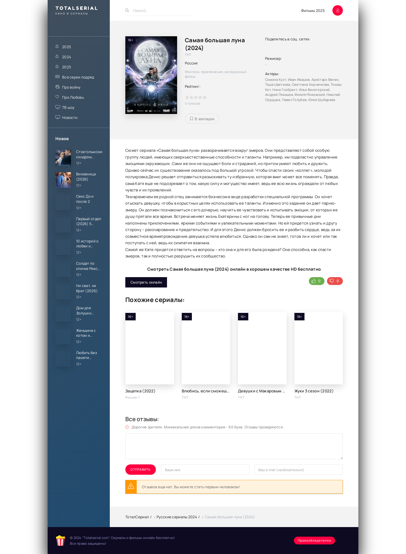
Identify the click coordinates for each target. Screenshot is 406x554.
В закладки (202, 118)
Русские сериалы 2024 (177, 516)
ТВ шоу (68, 107)
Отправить (140, 469)
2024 (66, 56)
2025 (66, 46)
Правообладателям (314, 540)
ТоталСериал (137, 516)
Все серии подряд (78, 77)
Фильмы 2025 (313, 10)
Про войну (71, 87)
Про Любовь (73, 97)
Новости (69, 117)
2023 (66, 66)
